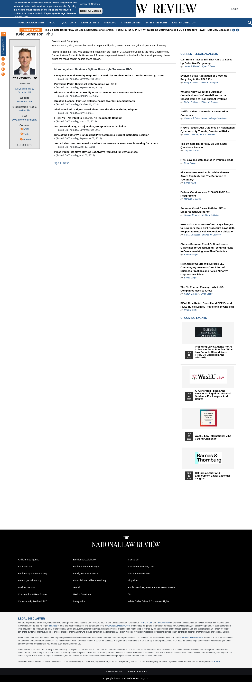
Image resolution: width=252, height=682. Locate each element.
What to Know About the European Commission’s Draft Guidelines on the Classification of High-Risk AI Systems (204, 95)
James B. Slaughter (209, 82)
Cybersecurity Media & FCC (33, 601)
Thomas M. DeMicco (211, 235)
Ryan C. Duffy (190, 310)
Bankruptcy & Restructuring (32, 573)
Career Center (131, 22)
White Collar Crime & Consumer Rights (148, 601)
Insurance (133, 559)
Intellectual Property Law (141, 566)
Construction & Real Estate (32, 594)
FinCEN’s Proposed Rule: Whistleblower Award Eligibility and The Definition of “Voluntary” (205, 176)
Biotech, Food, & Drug (30, 580)
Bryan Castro (206, 294)
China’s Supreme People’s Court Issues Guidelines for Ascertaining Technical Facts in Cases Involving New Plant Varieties (207, 248)
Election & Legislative (84, 559)
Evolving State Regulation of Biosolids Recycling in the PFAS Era (204, 77)
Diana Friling (189, 163)
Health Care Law (82, 594)
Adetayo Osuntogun (218, 118)
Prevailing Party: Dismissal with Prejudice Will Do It (85, 84)
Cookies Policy (21, 16)
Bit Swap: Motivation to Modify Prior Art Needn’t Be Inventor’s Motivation (98, 92)
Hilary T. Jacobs (191, 82)
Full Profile (24, 110)
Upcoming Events (194, 317)
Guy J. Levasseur (192, 235)
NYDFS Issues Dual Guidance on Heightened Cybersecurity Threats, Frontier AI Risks (208, 129)
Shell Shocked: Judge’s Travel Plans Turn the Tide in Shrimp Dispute (95, 109)
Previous (233, 30)
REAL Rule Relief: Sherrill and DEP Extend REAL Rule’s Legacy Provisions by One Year (207, 305)
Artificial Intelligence (28, 559)
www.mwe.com (24, 101)
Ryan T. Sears (208, 66)
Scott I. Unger (190, 278)
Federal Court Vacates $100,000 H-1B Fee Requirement (205, 194)
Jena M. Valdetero (208, 134)
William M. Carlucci (209, 102)
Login (234, 8)
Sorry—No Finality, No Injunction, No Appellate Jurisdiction (90, 126)
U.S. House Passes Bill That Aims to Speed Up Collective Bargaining (206, 61)
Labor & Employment (139, 573)
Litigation (133, 580)
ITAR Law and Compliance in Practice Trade (207, 159)
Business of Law (26, 587)
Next (237, 30)
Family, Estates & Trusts (86, 573)
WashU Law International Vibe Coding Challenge (213, 437)
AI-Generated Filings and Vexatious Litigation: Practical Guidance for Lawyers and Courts (213, 394)
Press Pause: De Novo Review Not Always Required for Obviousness (96, 151)
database (53, 626)
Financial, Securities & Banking (89, 580)
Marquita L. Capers (192, 199)
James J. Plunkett (192, 66)
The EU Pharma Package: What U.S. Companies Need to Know (202, 289)
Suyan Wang (190, 183)
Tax (130, 594)
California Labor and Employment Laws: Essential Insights (212, 476)
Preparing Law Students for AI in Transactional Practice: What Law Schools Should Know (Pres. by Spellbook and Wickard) (214, 352)
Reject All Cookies (90, 11)
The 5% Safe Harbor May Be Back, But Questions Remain (90, 29)
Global (76, 587)
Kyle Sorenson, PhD (25, 77)
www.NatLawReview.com (118, 626)
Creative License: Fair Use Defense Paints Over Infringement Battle (95, 100)
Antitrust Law (25, 566)
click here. (215, 661)
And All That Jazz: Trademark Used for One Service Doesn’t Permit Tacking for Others (106, 143)
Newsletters (90, 22)
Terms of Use (146, 623)
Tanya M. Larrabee (192, 150)
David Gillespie (191, 134)
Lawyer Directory (184, 22)
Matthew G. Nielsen (211, 215)
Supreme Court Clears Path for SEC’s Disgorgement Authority (203, 210)
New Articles (3, 46)
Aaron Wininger (191, 254)
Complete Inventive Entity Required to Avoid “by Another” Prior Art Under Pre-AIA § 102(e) (109, 75)
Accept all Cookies (90, 4)
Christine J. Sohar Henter (195, 118)
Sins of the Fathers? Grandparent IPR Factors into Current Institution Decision (101, 134)
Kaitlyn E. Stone (191, 102)
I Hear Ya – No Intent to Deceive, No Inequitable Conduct (88, 117)
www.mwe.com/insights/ (24, 119)
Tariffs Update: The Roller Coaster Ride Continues (204, 113)
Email (26, 129)
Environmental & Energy (86, 566)
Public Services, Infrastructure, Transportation (152, 587)
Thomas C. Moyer (192, 215)
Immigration (79, 601)
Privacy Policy (163, 623)
